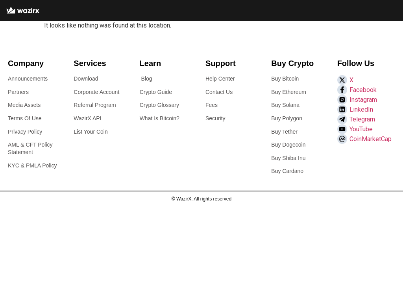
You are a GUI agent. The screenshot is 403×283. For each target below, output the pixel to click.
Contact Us (219, 92)
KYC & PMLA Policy (32, 165)
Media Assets (24, 105)
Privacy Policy (25, 132)
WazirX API (87, 118)
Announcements (28, 78)
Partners (18, 92)
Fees (211, 105)
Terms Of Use (25, 118)
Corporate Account (96, 92)
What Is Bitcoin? (159, 118)
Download (86, 78)
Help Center (220, 78)
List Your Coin (90, 132)
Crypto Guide (156, 92)
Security (215, 118)
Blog (146, 78)
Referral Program (95, 105)
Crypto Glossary (159, 105)
